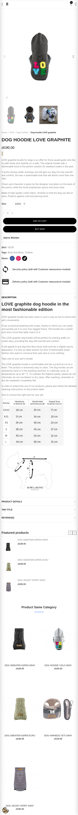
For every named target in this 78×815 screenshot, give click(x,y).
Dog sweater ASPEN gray (33, 540)
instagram (18, 258)
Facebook (12, 258)
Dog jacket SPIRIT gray (32, 580)
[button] (5, 56)
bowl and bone (16, 252)
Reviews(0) (8, 517)
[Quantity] (8, 213)
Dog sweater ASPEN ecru (33, 560)
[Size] (19, 203)
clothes (29, 252)
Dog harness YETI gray (58, 735)
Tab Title (7, 509)
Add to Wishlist (11, 237)
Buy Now (40, 229)
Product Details (12, 501)
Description (9, 297)
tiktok (24, 258)
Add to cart (39, 221)
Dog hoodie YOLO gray (58, 665)
